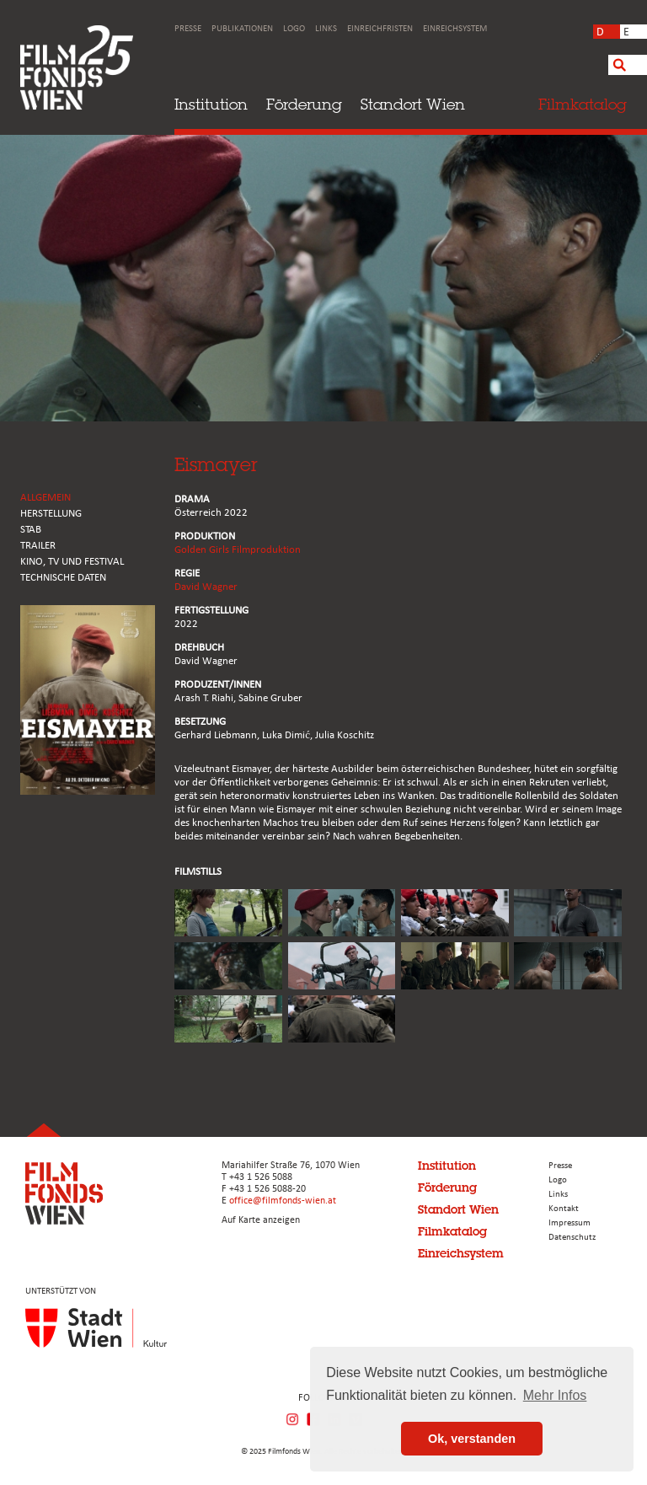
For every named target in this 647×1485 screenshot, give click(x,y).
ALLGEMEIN (45, 497)
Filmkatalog (452, 1231)
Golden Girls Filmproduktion (237, 549)
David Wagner (206, 587)
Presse (187, 29)
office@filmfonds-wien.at (282, 1201)
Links (326, 29)
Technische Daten (63, 577)
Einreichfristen (380, 29)
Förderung (304, 104)
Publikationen (242, 29)
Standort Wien (413, 104)
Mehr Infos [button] (555, 1395)
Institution (211, 104)
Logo (294, 29)
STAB (30, 529)
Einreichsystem (455, 29)
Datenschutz (572, 1237)
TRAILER (38, 545)
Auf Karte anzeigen (261, 1220)
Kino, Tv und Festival (72, 561)
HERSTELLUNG (51, 513)
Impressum (569, 1223)
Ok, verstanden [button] (472, 1438)
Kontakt (563, 1209)
